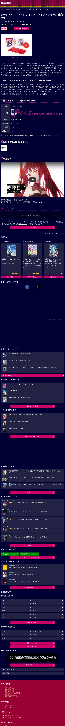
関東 (34, 600)
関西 (3, 603)
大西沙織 (30, 114)
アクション (5, 631)
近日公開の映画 (9, 691)
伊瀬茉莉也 (42, 114)
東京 (3, 600)
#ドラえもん (4, 554)
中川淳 (17, 110)
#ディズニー (34, 554)
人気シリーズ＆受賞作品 (12, 693)
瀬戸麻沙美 (56, 114)
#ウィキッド (14, 554)
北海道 (3, 607)
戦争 (6, 24)
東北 (34, 607)
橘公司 (25, 112)
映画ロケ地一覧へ (32, 646)
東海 (34, 603)
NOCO (30, 112)
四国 (34, 614)
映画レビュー (32, 545)
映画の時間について (32, 665)
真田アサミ (23, 114)
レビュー (17, 28)
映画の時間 (4, 9)
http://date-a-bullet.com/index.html (22, 131)
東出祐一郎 (19, 112)
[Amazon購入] (16, 57)
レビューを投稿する (32, 228)
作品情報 (12, 9)
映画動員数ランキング (11, 715)
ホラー (35, 638)
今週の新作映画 (9, 689)
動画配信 (24, 28)
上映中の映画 (9, 687)
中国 (3, 614)
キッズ (35, 634)
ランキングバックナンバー (13, 717)
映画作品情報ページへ (8, 669)
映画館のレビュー (10, 707)
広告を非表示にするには (55, 319)
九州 (3, 617)
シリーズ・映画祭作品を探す (32, 557)
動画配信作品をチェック (32, 436)
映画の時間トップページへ (9, 673)
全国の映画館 (9, 705)
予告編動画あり (24, 24)
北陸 (34, 610)
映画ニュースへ (31, 492)
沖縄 (34, 617)
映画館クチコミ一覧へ (32, 643)
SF (2, 24)
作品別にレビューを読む (12, 697)
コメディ (4, 638)
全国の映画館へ (31, 622)
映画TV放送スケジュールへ (32, 587)
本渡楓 (36, 114)
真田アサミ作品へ (32, 277)
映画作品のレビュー (11, 695)
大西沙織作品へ (53, 277)
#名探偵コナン (24, 554)
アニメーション (13, 24)
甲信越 (3, 610)
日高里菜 (49, 114)
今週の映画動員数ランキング (9, 375)
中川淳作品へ (11, 277)
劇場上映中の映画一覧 (32, 406)
